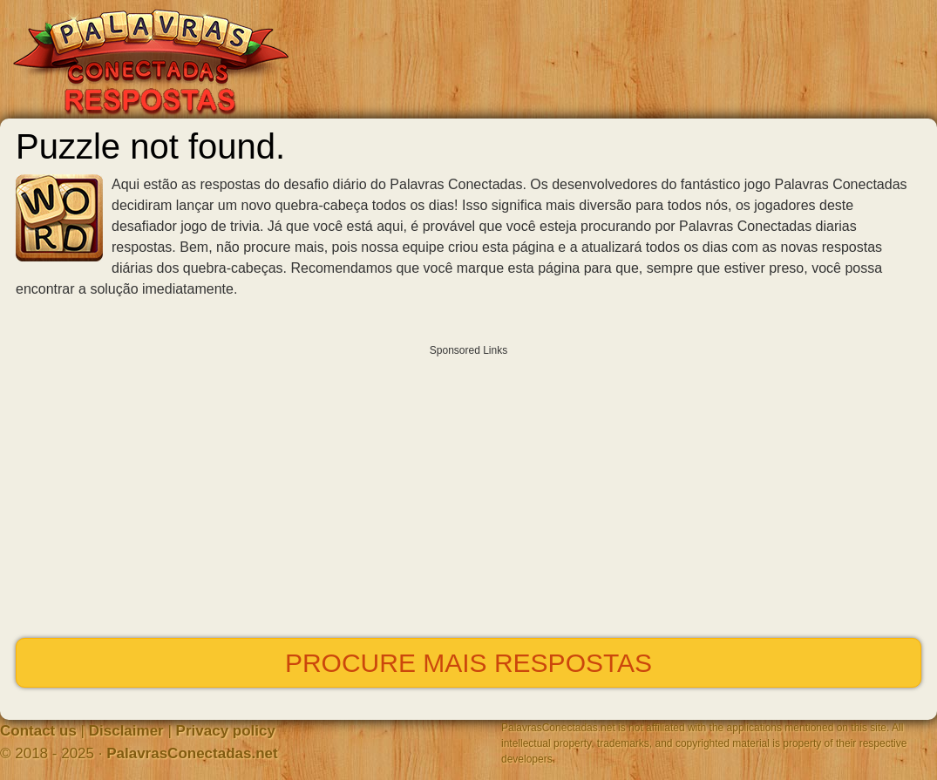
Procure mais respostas (468, 662)
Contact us (38, 730)
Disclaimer (126, 730)
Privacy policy (225, 730)
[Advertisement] (468, 487)
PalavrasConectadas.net (192, 753)
